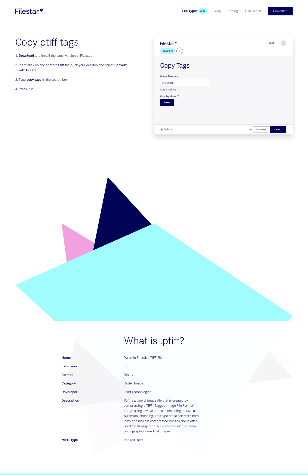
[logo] (29, 11)
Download (26, 56)
